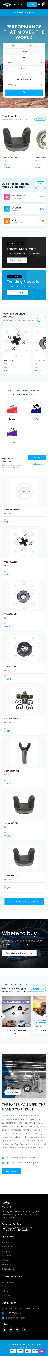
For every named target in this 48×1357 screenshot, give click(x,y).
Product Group (24, 80)
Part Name (34, 46)
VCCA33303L (10, 666)
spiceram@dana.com (15, 1318)
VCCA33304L (10, 614)
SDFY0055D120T (12, 823)
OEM (13, 46)
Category (24, 51)
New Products (37, 464)
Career (6, 1260)
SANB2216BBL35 (11, 509)
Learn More (11, 1171)
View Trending (17, 293)
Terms (5, 1291)
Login (32, 4)
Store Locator (9, 1269)
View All (40, 118)
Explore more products (24, 901)
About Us (7, 1247)
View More (37, 989)
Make (24, 58)
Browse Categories (24, 12)
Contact (6, 1255)
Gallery (6, 1251)
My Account (8, 1282)
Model (24, 69)
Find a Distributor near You (19, 953)
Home (5, 1242)
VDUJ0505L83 (10, 562)
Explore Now (17, 260)
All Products (37, 457)
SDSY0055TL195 (11, 771)
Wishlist (6, 1286)
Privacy (6, 1295)
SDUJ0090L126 (11, 718)
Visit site (12, 1092)
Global (6, 1264)
